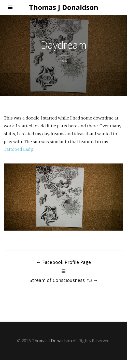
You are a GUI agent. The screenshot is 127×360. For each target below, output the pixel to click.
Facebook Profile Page (63, 262)
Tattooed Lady (18, 149)
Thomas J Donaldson (63, 7)
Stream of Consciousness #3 (64, 280)
